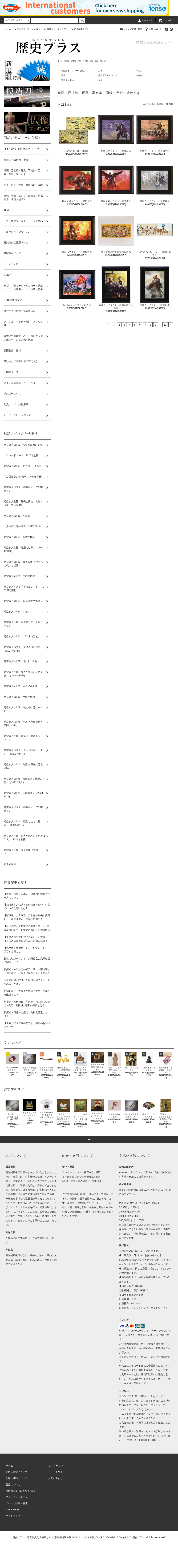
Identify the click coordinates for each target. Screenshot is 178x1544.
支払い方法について (16, 1472)
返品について (13, 1484)
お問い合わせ (152, 29)
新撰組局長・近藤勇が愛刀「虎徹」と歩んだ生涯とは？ (27, 993)
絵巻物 (139, 75)
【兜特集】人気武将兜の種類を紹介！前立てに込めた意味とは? (27, 906)
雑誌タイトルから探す (55, 29)
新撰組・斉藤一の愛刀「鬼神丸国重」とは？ (26, 1014)
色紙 (100, 80)
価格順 (160, 104)
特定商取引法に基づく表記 (20, 1490)
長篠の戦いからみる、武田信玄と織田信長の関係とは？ (27, 960)
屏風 (63, 75)
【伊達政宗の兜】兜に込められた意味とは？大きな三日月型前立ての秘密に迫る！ (27, 939)
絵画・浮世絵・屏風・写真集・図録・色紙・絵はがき (86, 61)
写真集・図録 (67, 80)
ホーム (8, 29)
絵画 (100, 70)
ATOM (16, 1509)
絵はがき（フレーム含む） (73, 70)
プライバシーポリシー (18, 1497)
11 (165, 324)
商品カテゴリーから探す (26, 29)
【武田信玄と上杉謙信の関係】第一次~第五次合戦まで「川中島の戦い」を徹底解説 (27, 928)
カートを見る (55, 1472)
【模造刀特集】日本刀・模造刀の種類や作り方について (27, 895)
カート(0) (165, 20)
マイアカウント (56, 1465)
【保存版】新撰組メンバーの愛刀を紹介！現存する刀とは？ (27, 949)
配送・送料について (16, 1478)
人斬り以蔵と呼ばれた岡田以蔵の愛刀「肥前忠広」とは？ (27, 982)
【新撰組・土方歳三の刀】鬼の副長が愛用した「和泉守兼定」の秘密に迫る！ (27, 917)
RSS (8, 1509)
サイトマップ (13, 1515)
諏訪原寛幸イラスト (107, 75)
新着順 (169, 104)
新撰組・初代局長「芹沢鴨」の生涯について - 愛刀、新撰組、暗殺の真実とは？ (27, 1003)
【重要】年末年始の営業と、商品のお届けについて (27, 1025)
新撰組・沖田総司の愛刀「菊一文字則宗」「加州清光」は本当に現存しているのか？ (27, 971)
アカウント (145, 20)
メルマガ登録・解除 (130, 29)
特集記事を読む (79, 29)
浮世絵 (139, 70)
